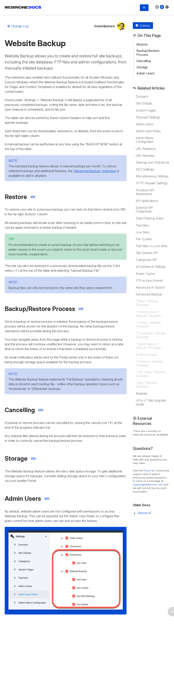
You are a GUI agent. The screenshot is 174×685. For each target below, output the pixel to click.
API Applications (147, 201)
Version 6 (144, 513)
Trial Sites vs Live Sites (152, 246)
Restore (142, 44)
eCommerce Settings (151, 267)
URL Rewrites (145, 156)
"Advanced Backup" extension (94, 171)
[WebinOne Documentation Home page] (23, 8)
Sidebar (143, 26)
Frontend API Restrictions (145, 192)
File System (144, 239)
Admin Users (145, 73)
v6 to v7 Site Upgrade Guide (151, 402)
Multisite (141, 393)
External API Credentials (144, 209)
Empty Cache (145, 274)
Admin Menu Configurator (145, 140)
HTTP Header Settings (152, 183)
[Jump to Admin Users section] (46, 498)
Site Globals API (147, 253)
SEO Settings (145, 169)
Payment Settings (148, 117)
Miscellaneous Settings (152, 176)
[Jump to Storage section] (33, 458)
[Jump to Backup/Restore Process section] (81, 309)
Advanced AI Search (150, 287)
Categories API (146, 260)
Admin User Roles (148, 131)
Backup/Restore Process (147, 52)
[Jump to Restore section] (32, 197)
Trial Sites (142, 225)
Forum (147, 470)
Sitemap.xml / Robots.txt (152, 162)
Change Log (17, 26)
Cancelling (143, 61)
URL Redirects (146, 149)
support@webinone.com (148, 484)
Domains (142, 96)
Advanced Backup (149, 294)
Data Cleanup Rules (150, 218)
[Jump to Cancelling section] (40, 410)
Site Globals (144, 103)
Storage (142, 67)
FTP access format (149, 280)
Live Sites (142, 232)
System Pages (146, 110)
